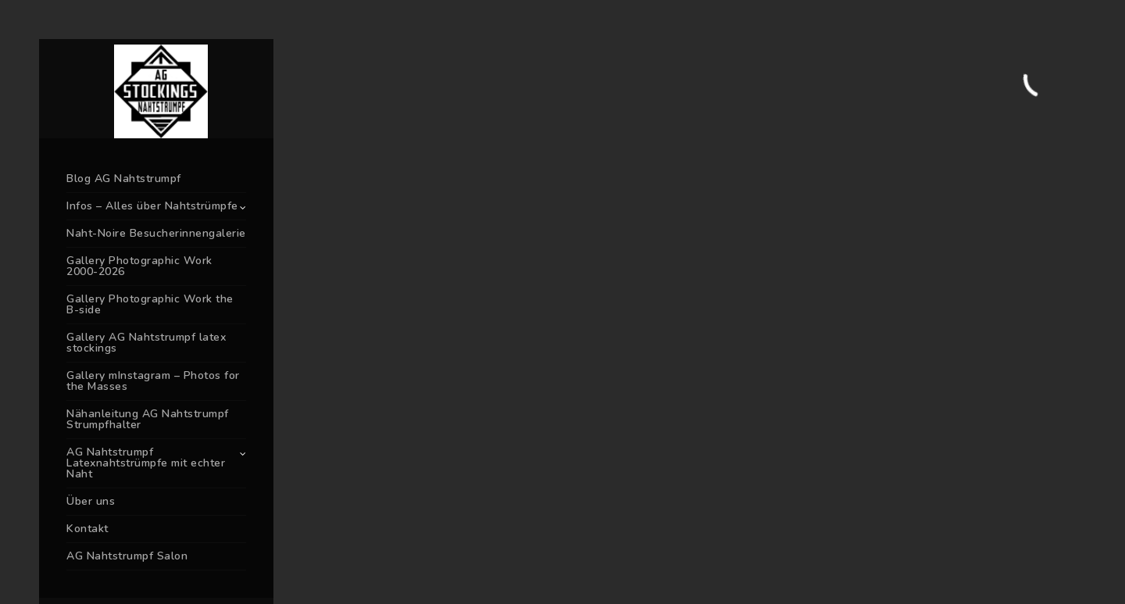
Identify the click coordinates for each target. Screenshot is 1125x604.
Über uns (90, 501)
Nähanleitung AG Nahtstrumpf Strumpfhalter (147, 419)
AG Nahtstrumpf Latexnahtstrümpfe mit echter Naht (145, 463)
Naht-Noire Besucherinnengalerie (156, 233)
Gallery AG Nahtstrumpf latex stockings (146, 343)
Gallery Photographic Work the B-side (150, 304)
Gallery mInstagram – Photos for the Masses (153, 381)
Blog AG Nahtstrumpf (123, 178)
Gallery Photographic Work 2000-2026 (139, 266)
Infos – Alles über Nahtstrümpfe (152, 205)
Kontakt (87, 528)
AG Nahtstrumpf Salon (127, 556)
